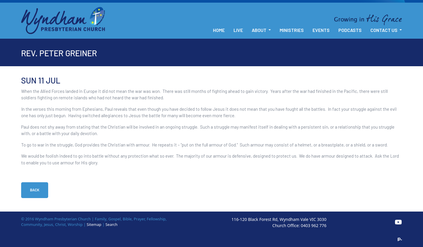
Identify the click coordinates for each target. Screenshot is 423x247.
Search (111, 224)
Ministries (292, 30)
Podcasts (350, 30)
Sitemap (94, 224)
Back (34, 190)
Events (321, 30)
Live (238, 30)
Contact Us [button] (384, 30)
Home (219, 30)
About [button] (259, 30)
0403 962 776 (313, 225)
